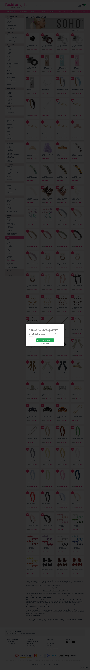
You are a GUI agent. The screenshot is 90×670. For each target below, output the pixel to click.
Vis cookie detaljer (45, 343)
